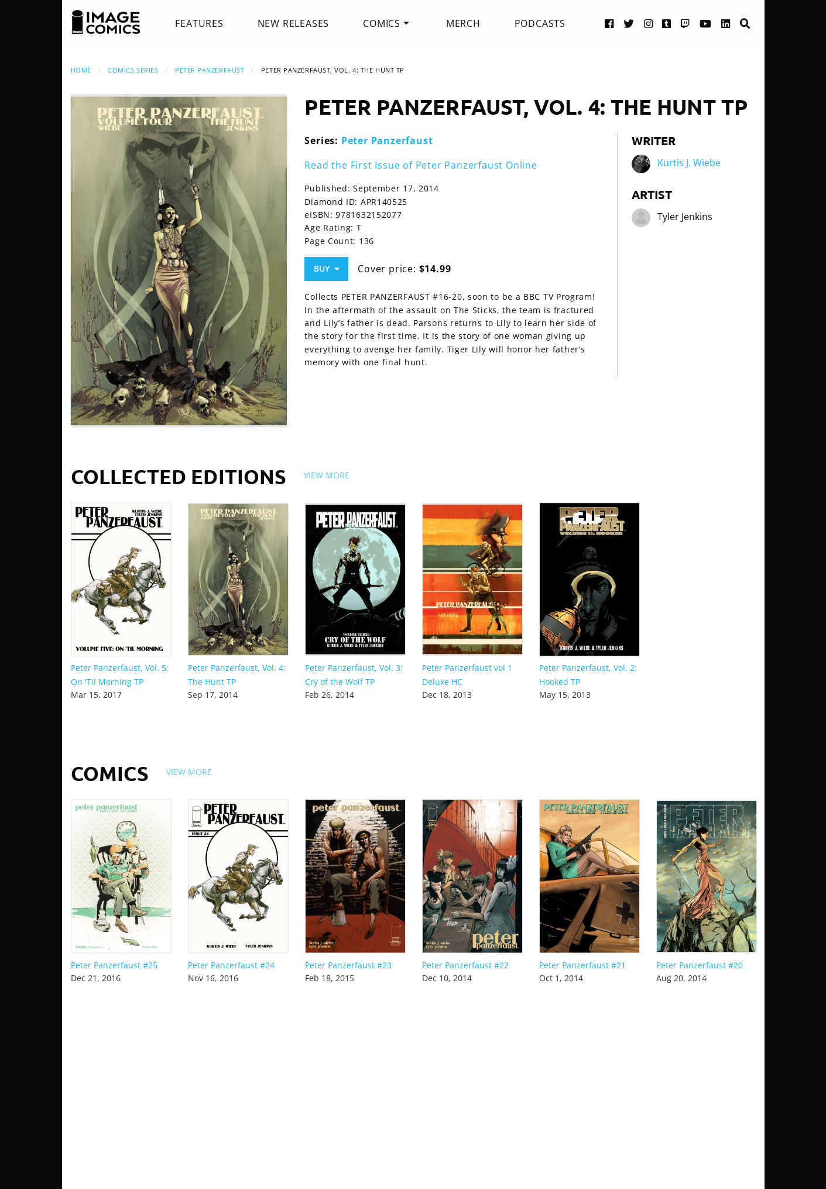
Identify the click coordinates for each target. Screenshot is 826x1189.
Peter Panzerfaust (209, 70)
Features (199, 23)
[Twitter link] (629, 23)
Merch (463, 23)
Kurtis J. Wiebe (689, 162)
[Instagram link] (648, 23)
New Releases (294, 23)
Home (81, 70)
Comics (381, 23)
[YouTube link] (706, 23)
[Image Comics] (106, 22)
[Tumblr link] (666, 23)
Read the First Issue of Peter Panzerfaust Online (420, 165)
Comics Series (133, 70)
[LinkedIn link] (726, 23)
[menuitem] (199, 23)
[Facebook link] (609, 23)
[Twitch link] (685, 23)
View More (326, 475)
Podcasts (540, 23)
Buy (327, 268)
